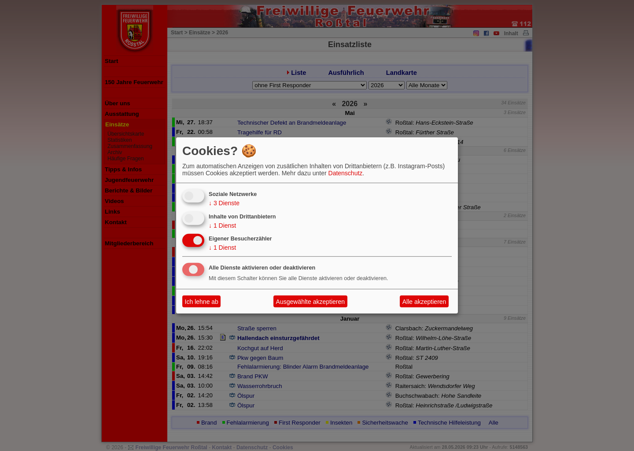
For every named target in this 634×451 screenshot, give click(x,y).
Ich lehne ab (201, 301)
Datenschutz (345, 173)
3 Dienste (224, 203)
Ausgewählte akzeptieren (310, 301)
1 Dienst (222, 225)
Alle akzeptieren (424, 301)
